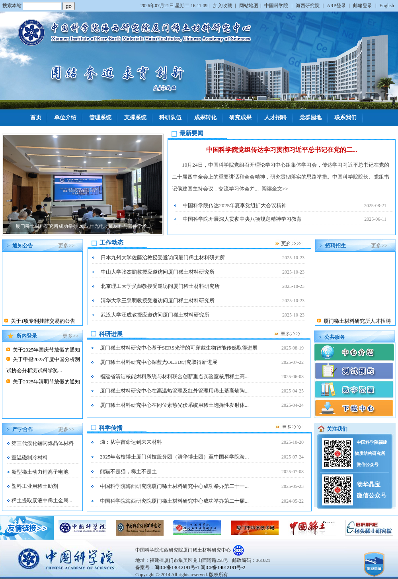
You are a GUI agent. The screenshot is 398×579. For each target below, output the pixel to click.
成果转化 (205, 117)
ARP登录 (337, 5)
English (386, 5)
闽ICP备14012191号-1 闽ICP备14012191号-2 (199, 567)
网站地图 (248, 5)
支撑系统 (135, 117)
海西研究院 (308, 5)
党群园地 (310, 117)
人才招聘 (275, 117)
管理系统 (100, 117)
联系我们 (345, 117)
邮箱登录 (363, 5)
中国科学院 (276, 5)
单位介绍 (65, 117)
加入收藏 (223, 5)
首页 (35, 117)
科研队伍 (170, 117)
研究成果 (240, 117)
